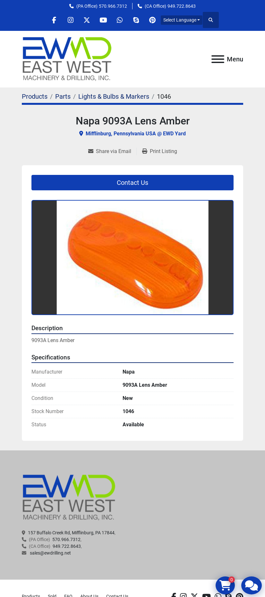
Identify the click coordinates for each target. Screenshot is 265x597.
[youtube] (103, 20)
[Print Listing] (159, 151)
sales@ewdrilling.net (50, 553)
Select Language (179, 20)
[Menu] (217, 59)
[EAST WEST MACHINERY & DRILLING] (69, 497)
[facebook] (54, 20)
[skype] (136, 20)
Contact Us (132, 182)
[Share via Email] (112, 151)
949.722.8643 (181, 6)
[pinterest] (152, 20)
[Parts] (63, 96)
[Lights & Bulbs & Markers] (113, 96)
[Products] (34, 96)
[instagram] (71, 20)
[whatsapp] (120, 20)
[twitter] (87, 20)
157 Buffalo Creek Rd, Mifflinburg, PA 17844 (71, 532)
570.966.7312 (113, 6)
